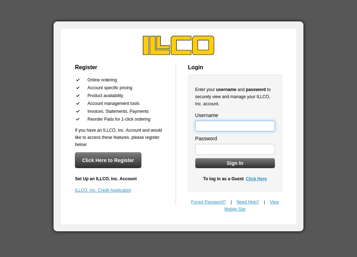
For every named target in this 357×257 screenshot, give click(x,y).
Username (206, 115)
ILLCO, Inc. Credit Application (103, 190)
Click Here (256, 178)
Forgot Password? (208, 202)
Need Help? (247, 202)
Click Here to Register (108, 160)
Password (206, 138)
